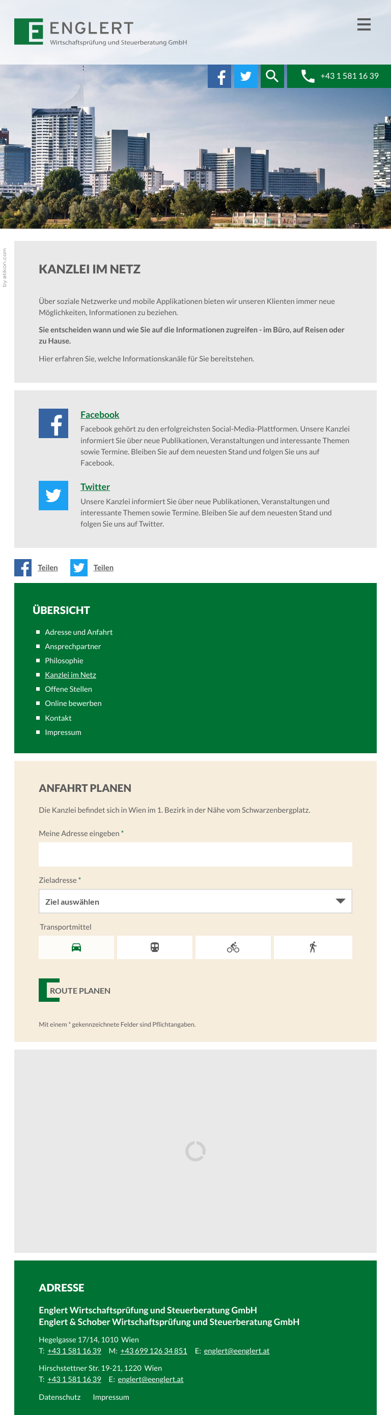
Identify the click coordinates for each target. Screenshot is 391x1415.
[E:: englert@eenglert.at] (237, 1351)
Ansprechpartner (73, 646)
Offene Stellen (68, 689)
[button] (272, 76)
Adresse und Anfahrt (79, 632)
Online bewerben (73, 703)
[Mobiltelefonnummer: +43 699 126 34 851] (154, 1351)
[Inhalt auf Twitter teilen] (95, 568)
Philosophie (64, 660)
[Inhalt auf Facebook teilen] (39, 568)
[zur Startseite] (101, 32)
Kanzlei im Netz (70, 675)
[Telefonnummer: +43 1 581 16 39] (74, 1351)
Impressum (63, 732)
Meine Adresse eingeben (81, 833)
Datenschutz (59, 1397)
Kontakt (58, 718)
